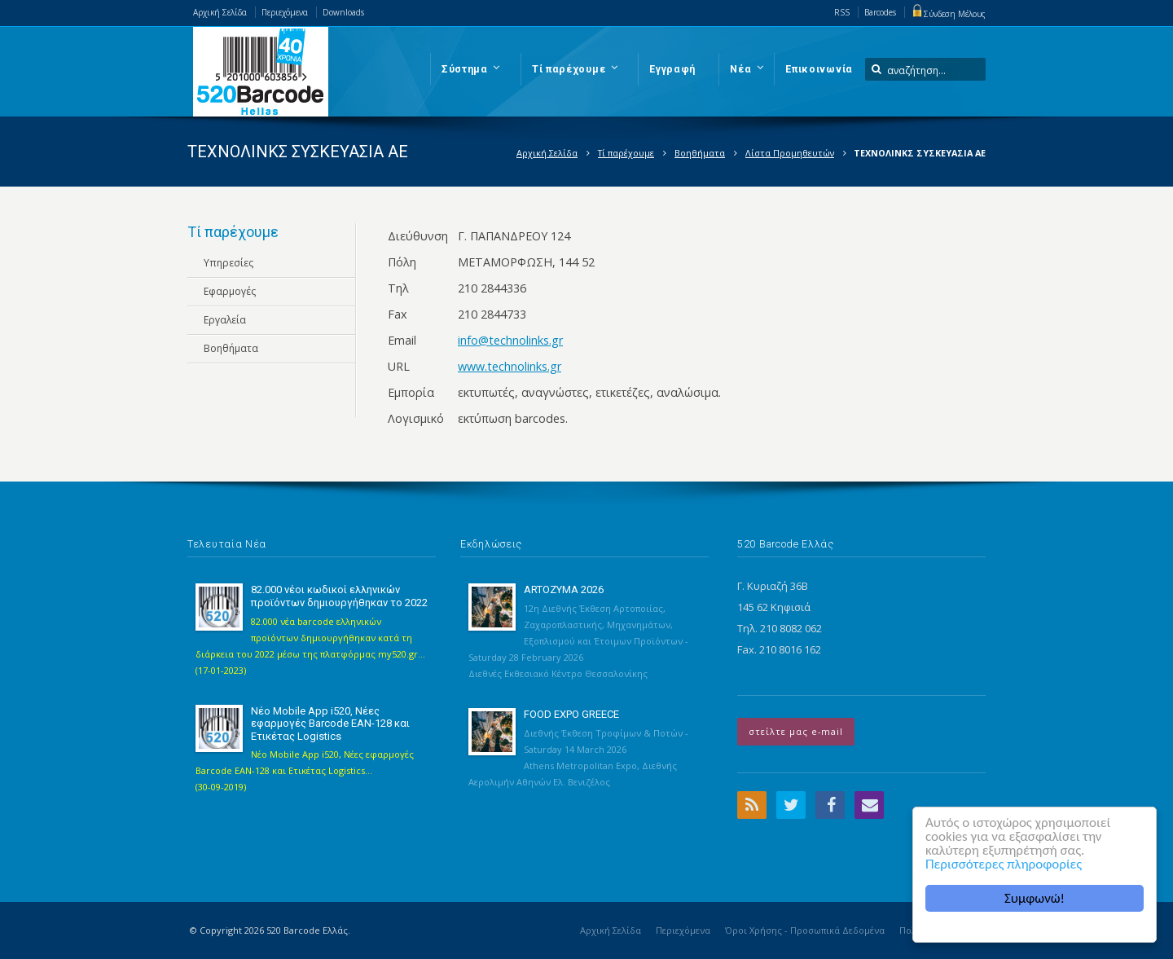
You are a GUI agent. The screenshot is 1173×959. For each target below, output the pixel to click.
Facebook (830, 805)
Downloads (343, 12)
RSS (842, 12)
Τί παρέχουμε (626, 153)
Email (869, 805)
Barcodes (880, 12)
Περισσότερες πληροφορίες (1003, 864)
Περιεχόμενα (284, 12)
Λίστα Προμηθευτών (789, 153)
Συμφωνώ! (1034, 898)
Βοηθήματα (699, 153)
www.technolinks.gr (509, 366)
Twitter (791, 805)
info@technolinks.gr (510, 340)
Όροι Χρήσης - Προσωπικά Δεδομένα (805, 930)
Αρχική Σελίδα (220, 12)
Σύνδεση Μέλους (948, 14)
